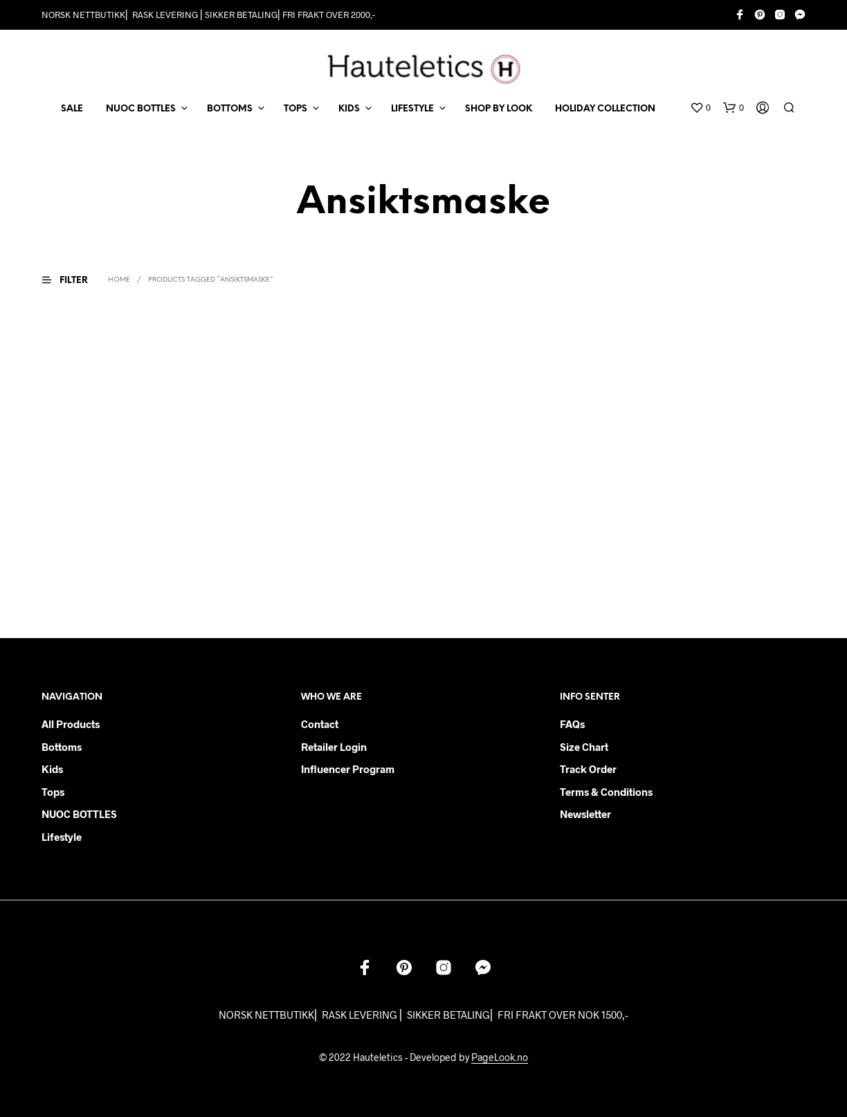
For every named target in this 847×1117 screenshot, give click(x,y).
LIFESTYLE (412, 109)
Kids (52, 769)
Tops (53, 791)
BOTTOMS (230, 109)
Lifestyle (62, 836)
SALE (72, 109)
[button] (700, 108)
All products (71, 724)
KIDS (349, 109)
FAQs (572, 724)
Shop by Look (498, 109)
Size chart (584, 747)
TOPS (295, 109)
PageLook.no (499, 1057)
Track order (588, 769)
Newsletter (585, 814)
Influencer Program (347, 769)
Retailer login (334, 747)
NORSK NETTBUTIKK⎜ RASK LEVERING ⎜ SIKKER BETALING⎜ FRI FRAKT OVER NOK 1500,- (423, 1014)
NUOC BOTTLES (141, 109)
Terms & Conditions (606, 791)
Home (119, 280)
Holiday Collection (605, 109)
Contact (319, 724)
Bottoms (62, 747)
